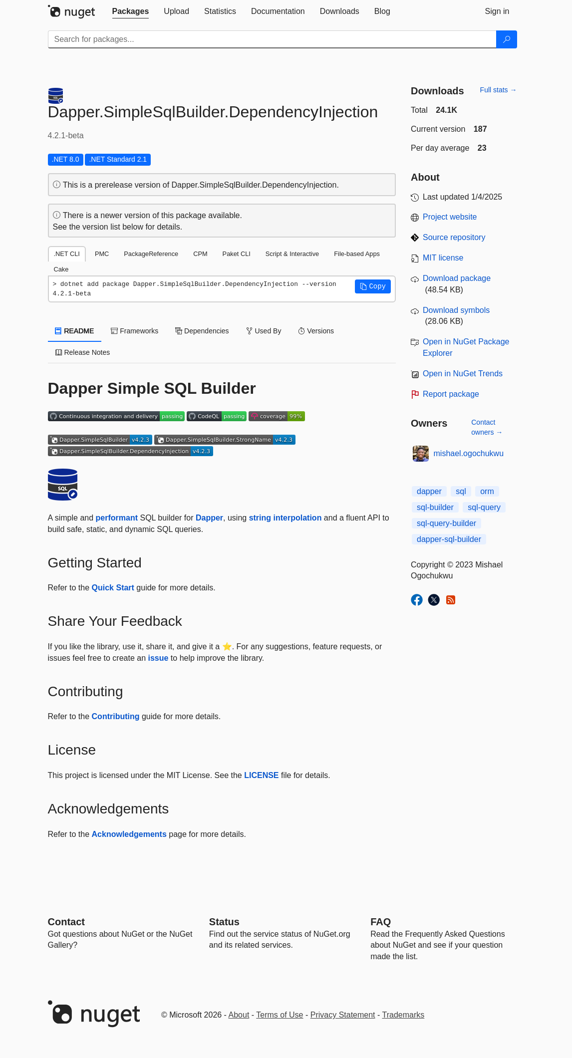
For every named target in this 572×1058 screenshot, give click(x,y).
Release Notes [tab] (82, 352)
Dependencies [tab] (202, 331)
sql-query (484, 507)
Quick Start (113, 587)
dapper (429, 491)
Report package (451, 394)
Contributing (116, 716)
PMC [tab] (102, 254)
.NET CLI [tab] (67, 254)
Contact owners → (487, 427)
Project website (450, 217)
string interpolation (285, 518)
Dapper (209, 518)
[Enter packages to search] (272, 39)
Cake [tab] (61, 269)
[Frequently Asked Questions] (380, 921)
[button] (373, 286)
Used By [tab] (264, 331)
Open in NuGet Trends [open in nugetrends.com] (463, 373)
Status (224, 921)
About (239, 1015)
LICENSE (261, 775)
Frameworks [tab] (134, 331)
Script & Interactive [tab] (292, 254)
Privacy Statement (342, 1015)
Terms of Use (279, 1015)
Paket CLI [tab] (237, 254)
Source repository (454, 237)
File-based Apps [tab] (357, 254)
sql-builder (435, 507)
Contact (66, 921)
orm (487, 491)
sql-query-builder (446, 523)
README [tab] (74, 331)
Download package (457, 278)
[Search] (506, 39)
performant (117, 518)
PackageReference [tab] (151, 254)
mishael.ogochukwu (469, 453)
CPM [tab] (200, 254)
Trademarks (403, 1015)
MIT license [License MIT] (443, 258)
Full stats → (498, 90)
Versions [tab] (316, 331)
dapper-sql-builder (449, 539)
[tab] (131, 11)
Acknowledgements (129, 834)
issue (158, 658)
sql (461, 491)
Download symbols (456, 310)
